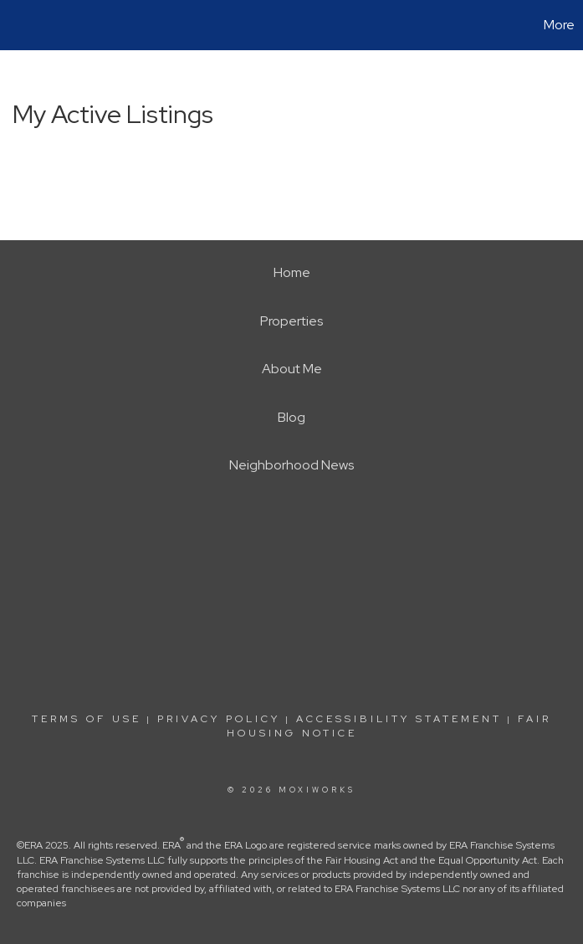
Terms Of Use (86, 719)
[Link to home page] (21, 25)
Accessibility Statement (399, 719)
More (559, 24)
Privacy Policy (218, 719)
